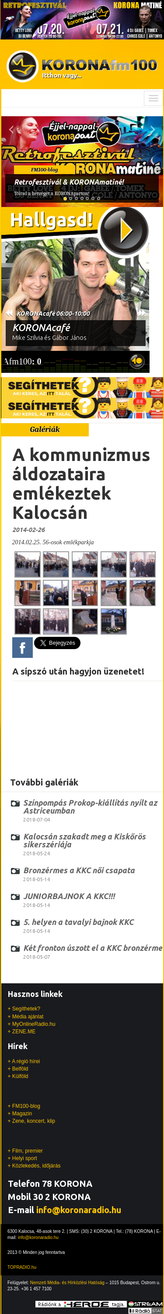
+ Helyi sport (22, 1158)
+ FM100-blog (24, 1106)
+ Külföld (18, 1076)
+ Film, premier (25, 1151)
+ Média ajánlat (26, 1017)
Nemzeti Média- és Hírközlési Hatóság (67, 1282)
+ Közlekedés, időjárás (34, 1166)
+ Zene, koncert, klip (31, 1121)
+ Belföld (18, 1069)
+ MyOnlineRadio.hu (32, 1024)
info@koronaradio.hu (78, 1210)
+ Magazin (20, 1113)
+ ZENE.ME (22, 1031)
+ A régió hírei (24, 1061)
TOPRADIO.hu (21, 1267)
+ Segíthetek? (24, 1009)
